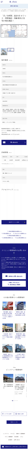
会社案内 (10, 439)
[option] (14, 31)
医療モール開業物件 (7, 9)
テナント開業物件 (9, 436)
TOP (2, 9)
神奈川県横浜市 (15, 9)
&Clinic (13, 2)
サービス (12, 433)
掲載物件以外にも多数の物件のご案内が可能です (15, 446)
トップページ (6, 433)
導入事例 (16, 436)
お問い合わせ (17, 439)
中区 (20, 9)
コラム (21, 436)
